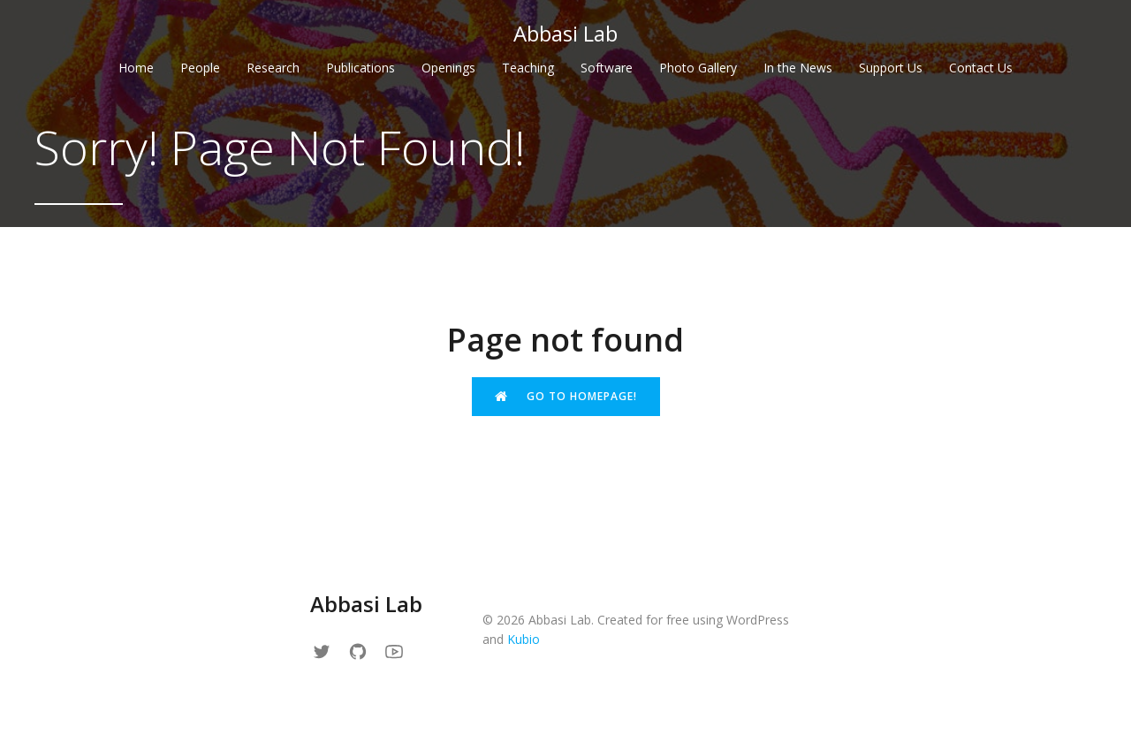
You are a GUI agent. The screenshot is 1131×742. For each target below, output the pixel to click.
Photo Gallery (698, 67)
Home (136, 67)
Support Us (890, 67)
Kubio (523, 639)
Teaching (528, 67)
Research (273, 67)
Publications (360, 67)
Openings (448, 67)
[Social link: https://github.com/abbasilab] (364, 650)
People (200, 67)
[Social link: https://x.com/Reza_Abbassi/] (328, 650)
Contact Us (981, 67)
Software (607, 67)
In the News (797, 67)
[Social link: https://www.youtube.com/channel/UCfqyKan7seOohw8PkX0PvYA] (401, 650)
